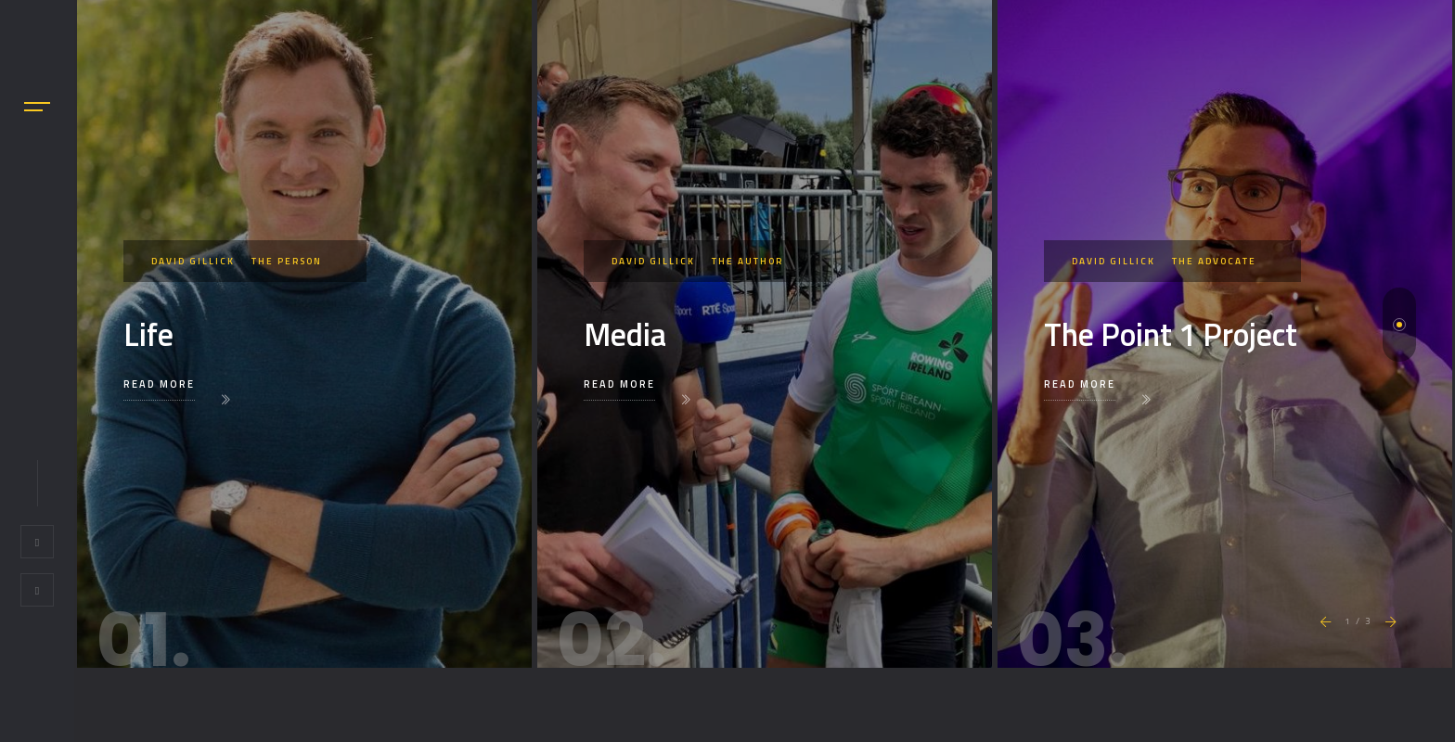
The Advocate (1214, 261)
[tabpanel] (304, 334)
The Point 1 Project (1170, 334)
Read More (159, 384)
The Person (286, 261)
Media (625, 334)
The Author (747, 261)
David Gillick (193, 261)
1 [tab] (1399, 324)
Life (148, 334)
